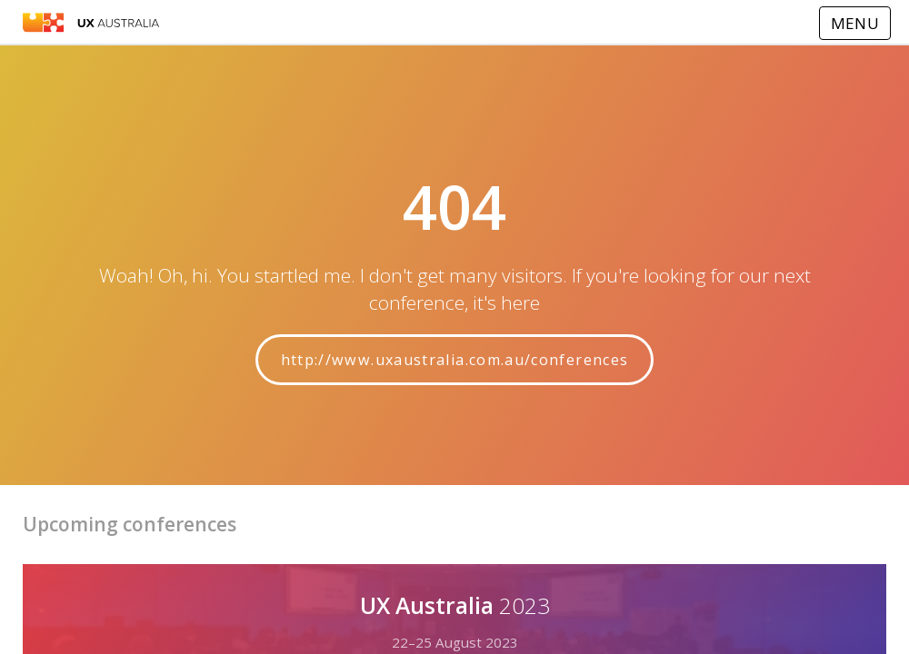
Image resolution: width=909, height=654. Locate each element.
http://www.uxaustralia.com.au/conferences (455, 360)
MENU (855, 23)
